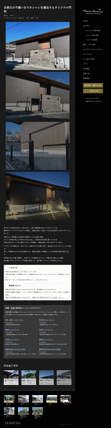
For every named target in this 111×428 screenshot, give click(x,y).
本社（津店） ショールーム (14, 320)
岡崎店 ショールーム (46, 339)
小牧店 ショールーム (12, 339)
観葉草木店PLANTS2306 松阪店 (50, 349)
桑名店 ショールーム (12, 330)
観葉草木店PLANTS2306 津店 (15, 349)
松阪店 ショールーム (46, 330)
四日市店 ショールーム (46, 320)
